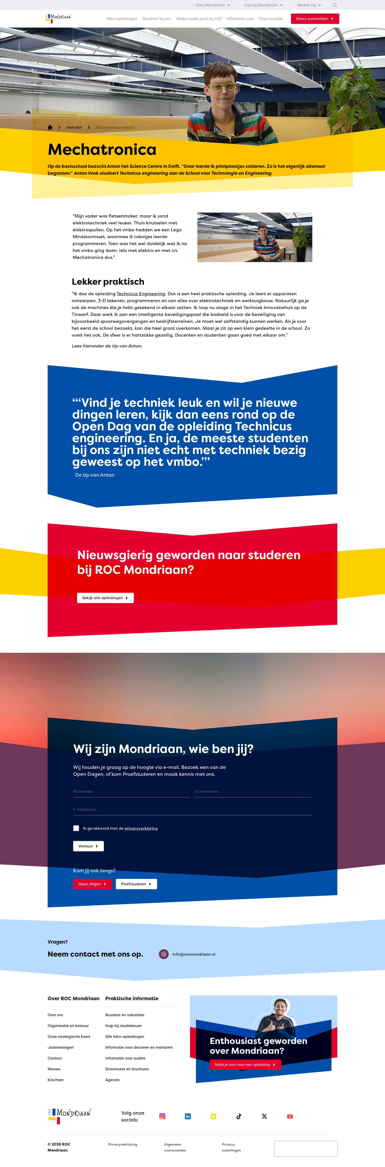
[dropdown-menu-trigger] (315, 19)
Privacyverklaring (122, 1144)
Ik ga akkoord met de (120, 828)
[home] (58, 19)
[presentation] (306, 1148)
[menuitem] (213, 5)
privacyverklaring (141, 828)
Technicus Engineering (141, 294)
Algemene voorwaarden (175, 1147)
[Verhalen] (74, 127)
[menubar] (259, 5)
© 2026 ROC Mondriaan (59, 1147)
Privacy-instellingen (231, 1147)
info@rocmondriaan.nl (187, 954)
